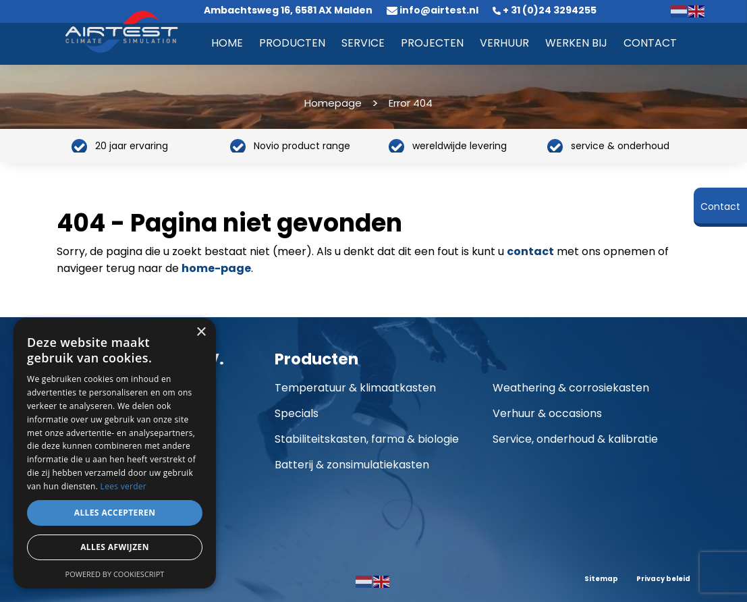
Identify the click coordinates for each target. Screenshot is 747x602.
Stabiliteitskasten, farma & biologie (367, 439)
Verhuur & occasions (547, 413)
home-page (216, 268)
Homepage (333, 103)
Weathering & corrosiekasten (571, 387)
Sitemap (601, 579)
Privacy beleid (663, 579)
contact (530, 251)
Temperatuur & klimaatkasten (355, 387)
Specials (297, 413)
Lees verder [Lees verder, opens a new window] (124, 486)
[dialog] (114, 453)
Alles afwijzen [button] (114, 547)
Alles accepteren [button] (115, 512)
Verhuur (504, 43)
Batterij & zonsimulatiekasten (352, 464)
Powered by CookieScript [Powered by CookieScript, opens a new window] (115, 574)
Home (227, 43)
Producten (292, 43)
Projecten (432, 43)
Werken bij (576, 43)
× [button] (201, 332)
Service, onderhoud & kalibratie (575, 439)
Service (363, 43)
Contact (650, 43)
